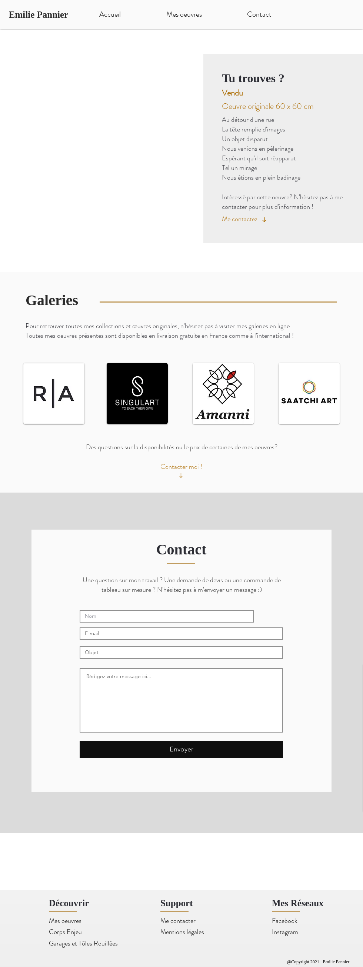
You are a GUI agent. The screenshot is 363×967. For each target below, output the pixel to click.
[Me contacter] (182, 921)
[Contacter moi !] (181, 467)
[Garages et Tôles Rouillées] (83, 943)
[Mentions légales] (182, 932)
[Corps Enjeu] (65, 932)
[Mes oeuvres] (70, 921)
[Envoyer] (181, 749)
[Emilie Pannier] (38, 14)
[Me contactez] (241, 218)
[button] (105, 151)
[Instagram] (293, 932)
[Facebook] (293, 921)
